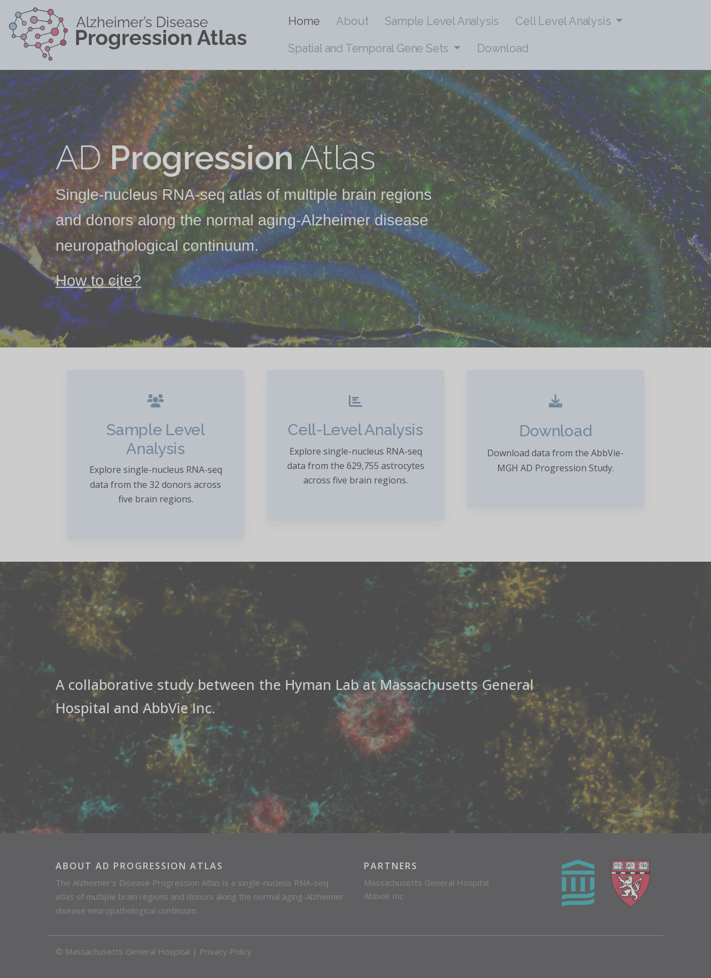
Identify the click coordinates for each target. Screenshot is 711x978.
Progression (201, 157)
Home (303, 21)
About (352, 21)
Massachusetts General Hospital (426, 882)
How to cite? (98, 280)
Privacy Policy (225, 951)
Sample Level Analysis (442, 21)
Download (502, 48)
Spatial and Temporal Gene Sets (369, 48)
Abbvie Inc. (384, 895)
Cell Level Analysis (564, 21)
